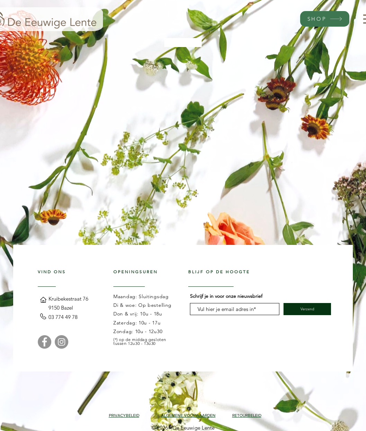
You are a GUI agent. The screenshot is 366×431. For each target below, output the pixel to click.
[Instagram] (61, 342)
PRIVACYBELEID (124, 415)
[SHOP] (324, 19)
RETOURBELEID (246, 415)
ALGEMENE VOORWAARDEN (188, 415)
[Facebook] (44, 342)
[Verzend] (307, 309)
